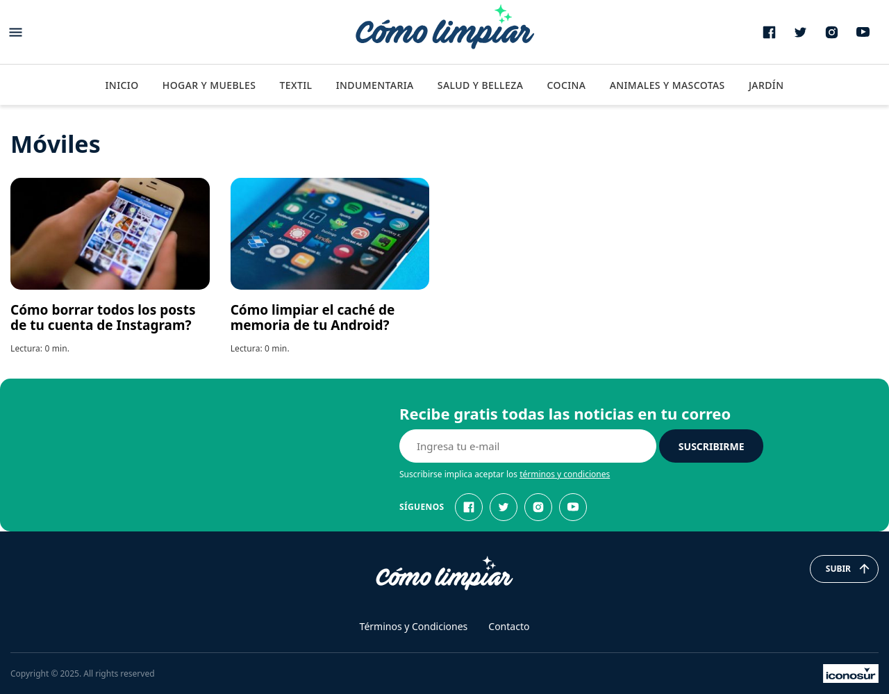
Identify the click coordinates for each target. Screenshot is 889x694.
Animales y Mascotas (667, 85)
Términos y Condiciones (414, 626)
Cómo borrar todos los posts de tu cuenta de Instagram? (102, 317)
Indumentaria (375, 85)
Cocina (566, 85)
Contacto (508, 626)
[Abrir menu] (15, 32)
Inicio (121, 85)
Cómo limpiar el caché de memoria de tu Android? (313, 317)
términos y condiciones (565, 474)
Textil (295, 85)
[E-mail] (527, 446)
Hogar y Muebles (209, 85)
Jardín (766, 85)
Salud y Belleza (480, 85)
